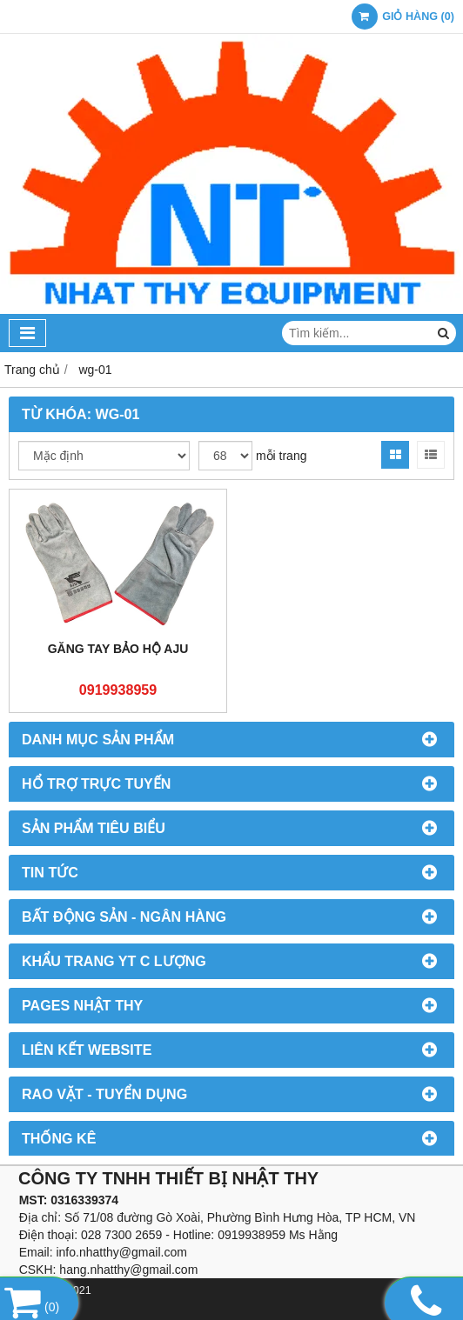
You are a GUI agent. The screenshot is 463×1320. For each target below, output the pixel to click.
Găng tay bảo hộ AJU (118, 649)
